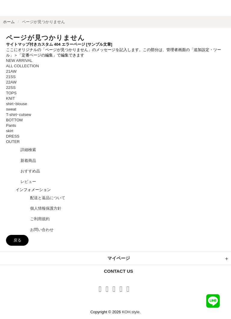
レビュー (28, 181)
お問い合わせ (42, 229)
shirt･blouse (16, 104)
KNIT (10, 98)
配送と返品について (47, 198)
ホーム (9, 22)
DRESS (13, 136)
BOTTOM (14, 120)
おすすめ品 (30, 171)
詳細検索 (28, 149)
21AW (11, 71)
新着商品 (28, 160)
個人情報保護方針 (45, 208)
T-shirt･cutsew (18, 114)
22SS (11, 87)
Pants (11, 125)
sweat (11, 109)
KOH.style (131, 312)
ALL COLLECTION (22, 66)
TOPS (11, 93)
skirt (9, 131)
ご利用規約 (40, 219)
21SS (11, 76)
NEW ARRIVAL (19, 60)
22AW (11, 82)
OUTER (13, 141)
